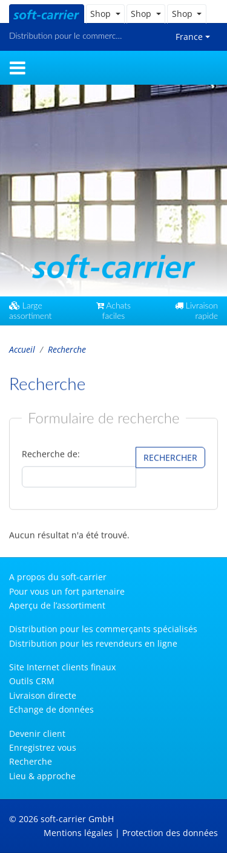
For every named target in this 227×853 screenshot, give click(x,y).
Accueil (22, 349)
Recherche (30, 761)
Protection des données (170, 832)
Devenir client (37, 733)
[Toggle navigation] (17, 68)
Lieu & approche (42, 776)
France (189, 36)
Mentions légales (78, 832)
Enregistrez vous (42, 747)
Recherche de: (51, 454)
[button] (105, 13)
